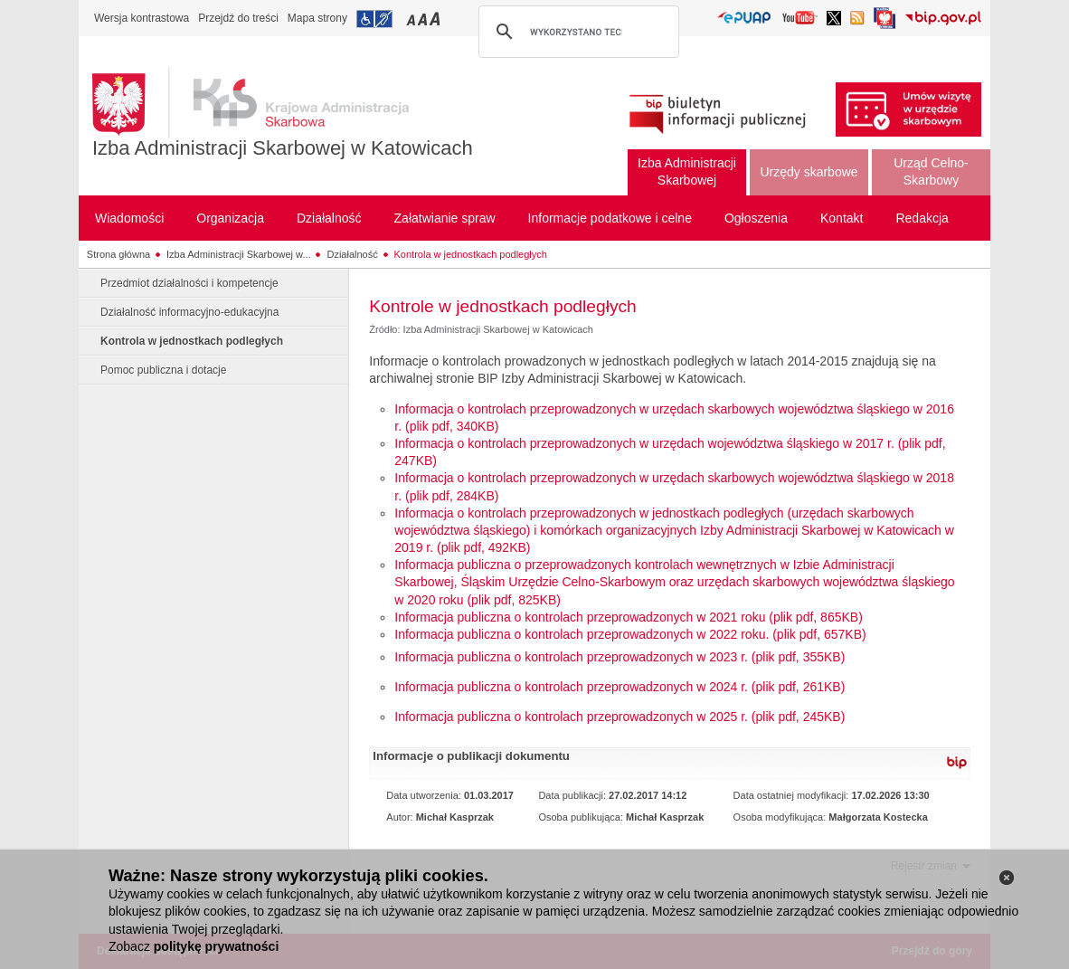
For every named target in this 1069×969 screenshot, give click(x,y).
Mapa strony (317, 18)
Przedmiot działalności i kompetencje (189, 283)
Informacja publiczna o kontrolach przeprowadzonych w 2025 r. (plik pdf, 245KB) (619, 716)
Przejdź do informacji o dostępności (374, 19)
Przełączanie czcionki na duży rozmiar (436, 18)
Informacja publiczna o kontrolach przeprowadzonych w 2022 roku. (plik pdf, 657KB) (630, 634)
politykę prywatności (216, 946)
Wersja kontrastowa (141, 18)
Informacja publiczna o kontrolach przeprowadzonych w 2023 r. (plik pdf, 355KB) (619, 657)
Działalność (351, 254)
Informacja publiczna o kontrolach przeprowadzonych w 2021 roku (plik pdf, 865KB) (628, 617)
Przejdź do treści (238, 18)
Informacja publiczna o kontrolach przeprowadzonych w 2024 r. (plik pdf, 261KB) (619, 686)
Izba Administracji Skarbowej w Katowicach (282, 148)
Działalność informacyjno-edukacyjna (189, 312)
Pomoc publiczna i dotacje (163, 370)
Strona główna (118, 254)
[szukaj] (576, 32)
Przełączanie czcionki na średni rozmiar (424, 18)
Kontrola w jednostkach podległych (470, 254)
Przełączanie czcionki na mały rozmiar (412, 18)
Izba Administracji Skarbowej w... (238, 254)
